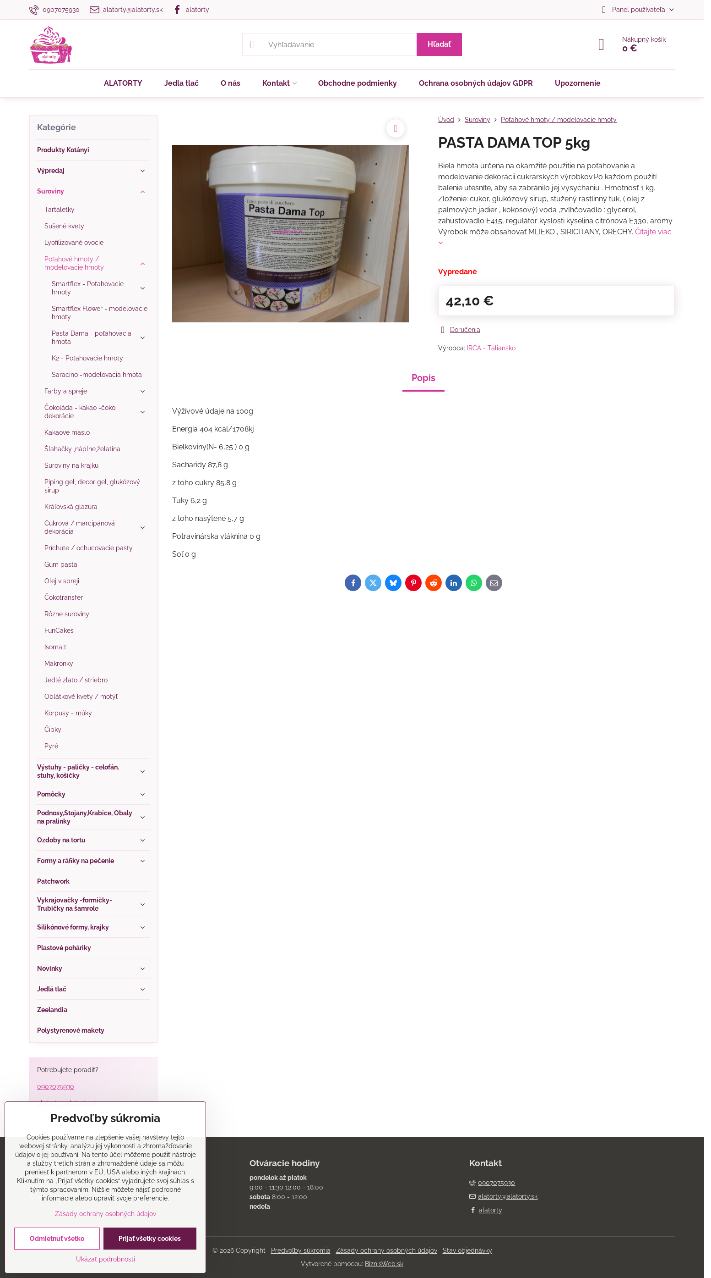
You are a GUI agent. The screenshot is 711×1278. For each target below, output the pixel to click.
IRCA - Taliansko (491, 348)
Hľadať (439, 44)
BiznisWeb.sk (384, 1263)
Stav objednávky (467, 1250)
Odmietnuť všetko (57, 1238)
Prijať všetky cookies (150, 1238)
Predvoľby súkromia (301, 1250)
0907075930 (55, 1086)
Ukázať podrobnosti (105, 1259)
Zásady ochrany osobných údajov (386, 1250)
